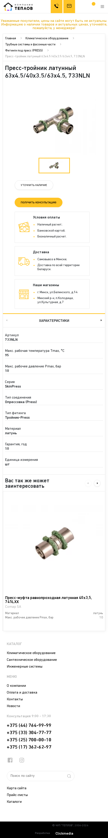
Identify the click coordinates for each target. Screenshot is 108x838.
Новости (13, 706)
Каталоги (14, 802)
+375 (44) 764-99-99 (29, 725)
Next (101, 320)
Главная (10, 38)
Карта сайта (16, 788)
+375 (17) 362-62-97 (29, 747)
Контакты (15, 699)
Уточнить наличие (34, 185)
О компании (16, 686)
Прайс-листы (17, 795)
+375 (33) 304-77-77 (29, 732)
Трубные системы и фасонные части (30, 44)
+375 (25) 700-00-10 (29, 740)
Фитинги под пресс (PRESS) (24, 50)
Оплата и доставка (22, 692)
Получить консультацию (38, 202)
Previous (6, 320)
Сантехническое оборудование (32, 660)
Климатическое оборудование (46, 38)
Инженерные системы (24, 667)
